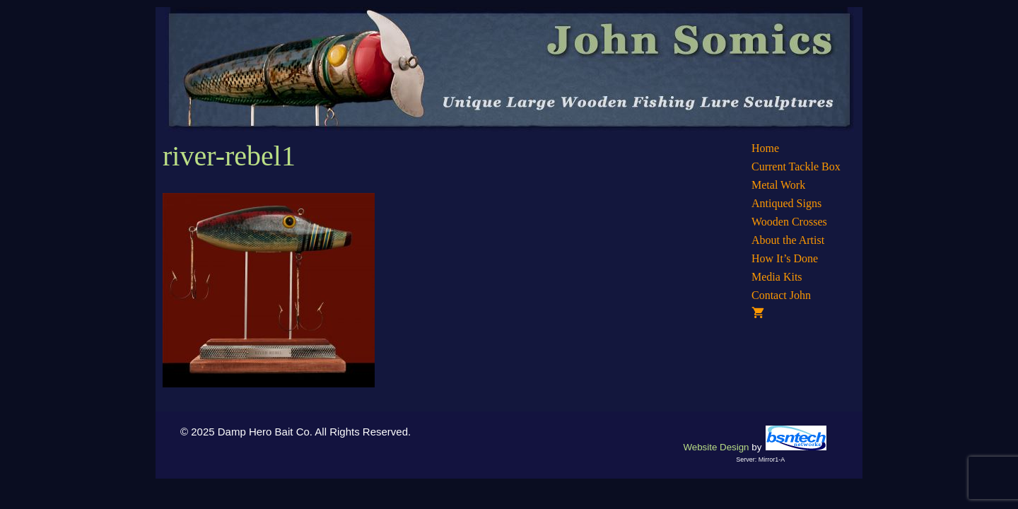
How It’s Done (784, 258)
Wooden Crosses (789, 222)
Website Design (716, 447)
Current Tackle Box (796, 166)
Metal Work (778, 185)
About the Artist (787, 240)
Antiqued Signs (786, 203)
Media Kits (776, 277)
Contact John (781, 295)
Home (765, 148)
